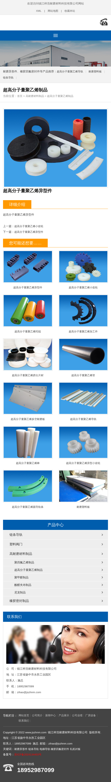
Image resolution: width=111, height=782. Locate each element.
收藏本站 (70, 10)
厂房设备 (95, 715)
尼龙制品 (20, 592)
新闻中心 (52, 715)
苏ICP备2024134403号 (28, 754)
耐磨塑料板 (98, 70)
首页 (20, 94)
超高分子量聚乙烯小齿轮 (29, 225)
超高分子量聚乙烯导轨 (71, 70)
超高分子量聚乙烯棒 (28, 444)
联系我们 (10, 720)
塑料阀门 (16, 544)
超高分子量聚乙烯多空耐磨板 (28, 400)
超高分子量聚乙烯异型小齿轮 (83, 444)
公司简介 (38, 715)
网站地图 (52, 10)
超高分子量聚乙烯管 (83, 356)
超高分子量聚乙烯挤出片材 (28, 356)
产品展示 (66, 715)
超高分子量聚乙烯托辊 (28, 312)
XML (38, 10)
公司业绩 (81, 715)
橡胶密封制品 (19, 600)
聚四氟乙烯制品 (24, 562)
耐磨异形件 (21, 749)
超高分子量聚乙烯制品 (63, 94)
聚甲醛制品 (21, 577)
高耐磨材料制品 (36, 94)
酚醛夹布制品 (22, 584)
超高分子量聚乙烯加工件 (83, 312)
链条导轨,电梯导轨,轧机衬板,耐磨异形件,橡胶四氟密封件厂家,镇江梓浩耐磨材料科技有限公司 (29, 22)
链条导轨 (8, 76)
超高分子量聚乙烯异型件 (29, 230)
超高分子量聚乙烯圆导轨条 (28, 488)
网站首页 (24, 715)
